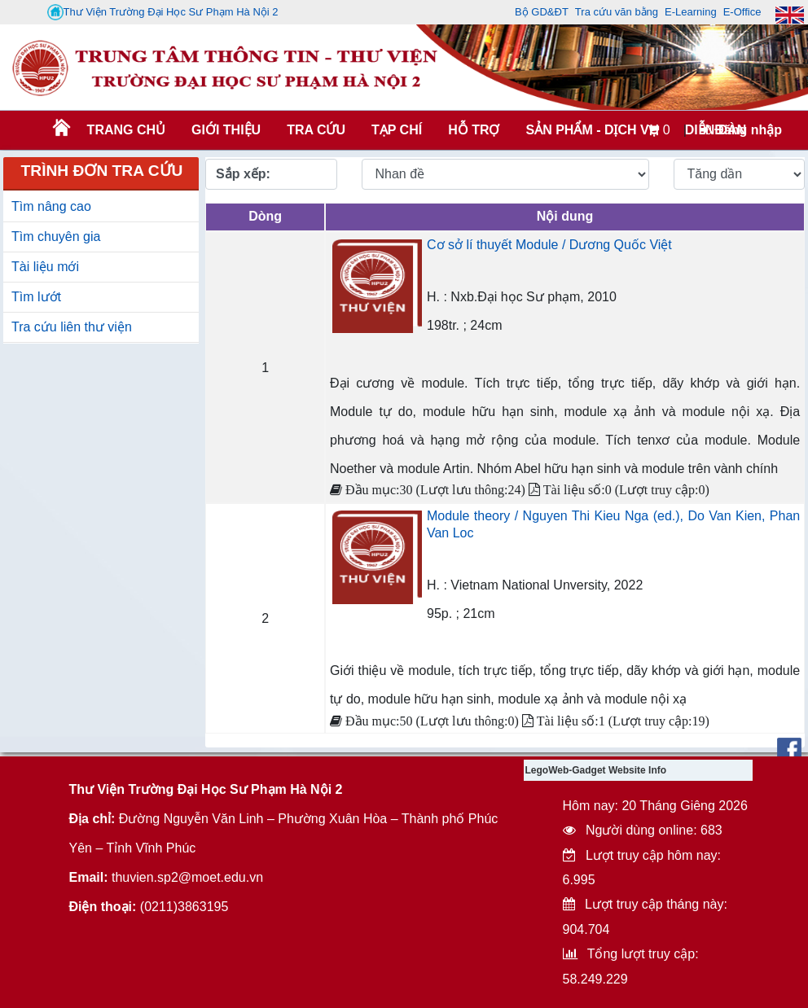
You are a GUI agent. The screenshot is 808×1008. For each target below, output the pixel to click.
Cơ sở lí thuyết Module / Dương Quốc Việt (549, 245)
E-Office (742, 12)
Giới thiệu (226, 130)
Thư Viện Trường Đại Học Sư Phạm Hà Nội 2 (163, 12)
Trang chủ (126, 130)
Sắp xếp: (243, 174)
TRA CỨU (316, 130)
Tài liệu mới (45, 267)
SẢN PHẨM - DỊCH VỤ (590, 130)
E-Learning (691, 12)
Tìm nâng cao (51, 206)
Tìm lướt (36, 297)
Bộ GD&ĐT (542, 12)
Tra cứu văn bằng (616, 12)
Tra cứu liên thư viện (71, 327)
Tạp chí (396, 130)
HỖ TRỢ (473, 130)
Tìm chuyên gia (55, 236)
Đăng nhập (741, 130)
